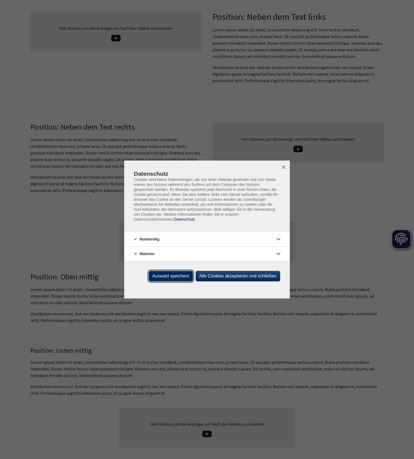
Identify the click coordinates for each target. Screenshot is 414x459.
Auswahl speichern (170, 276)
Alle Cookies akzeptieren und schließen (238, 276)
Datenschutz (184, 219)
